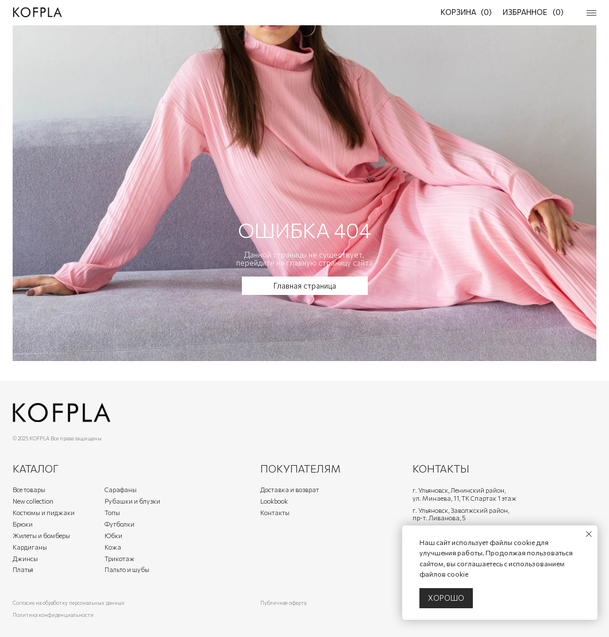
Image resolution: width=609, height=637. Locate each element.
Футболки (119, 524)
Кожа (113, 547)
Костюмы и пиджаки (44, 512)
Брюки (23, 524)
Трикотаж (119, 558)
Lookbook (274, 501)
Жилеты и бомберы (41, 535)
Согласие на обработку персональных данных (69, 603)
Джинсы (25, 558)
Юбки (113, 535)
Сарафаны (121, 489)
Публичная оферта (283, 603)
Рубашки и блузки (132, 501)
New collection (33, 501)
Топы (112, 512)
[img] (37, 12)
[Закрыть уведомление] (589, 534)
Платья (23, 569)
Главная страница (304, 285)
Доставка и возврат (289, 489)
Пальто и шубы (127, 569)
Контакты (275, 512)
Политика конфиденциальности (53, 615)
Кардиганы (30, 547)
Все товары (29, 489)
